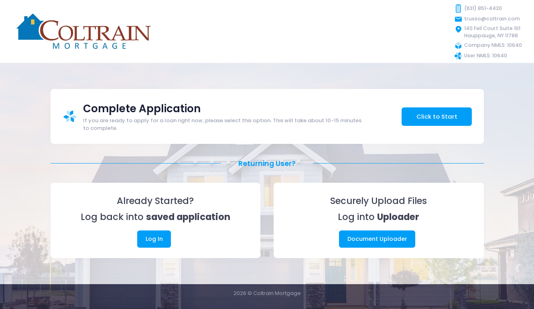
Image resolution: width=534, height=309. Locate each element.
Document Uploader (377, 239)
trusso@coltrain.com (492, 18)
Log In (154, 239)
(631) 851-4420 (483, 8)
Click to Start (436, 116)
